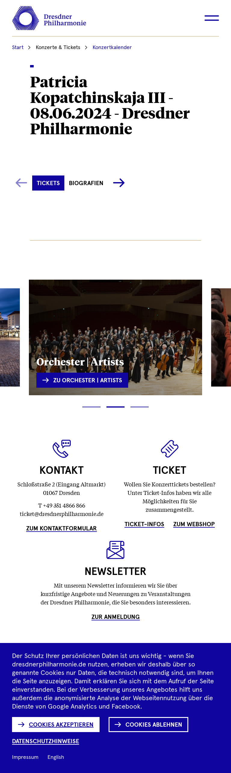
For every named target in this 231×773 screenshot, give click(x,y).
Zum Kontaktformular (61, 529)
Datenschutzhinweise (45, 741)
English (56, 757)
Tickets (48, 183)
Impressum (25, 757)
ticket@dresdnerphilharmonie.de (61, 513)
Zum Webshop (194, 524)
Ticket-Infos (144, 524)
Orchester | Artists (80, 361)
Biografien (86, 183)
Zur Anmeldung (115, 617)
